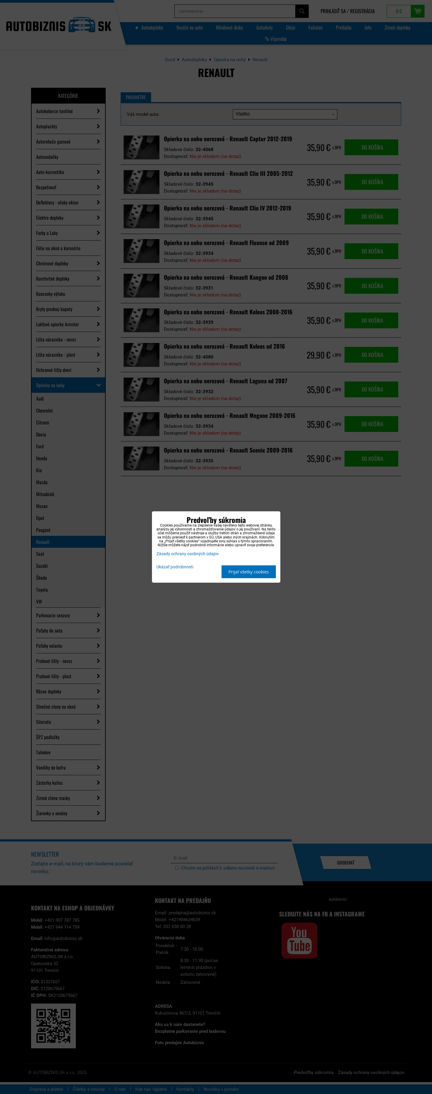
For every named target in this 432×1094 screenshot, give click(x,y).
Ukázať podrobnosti (174, 567)
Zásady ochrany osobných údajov (187, 553)
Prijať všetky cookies (248, 572)
